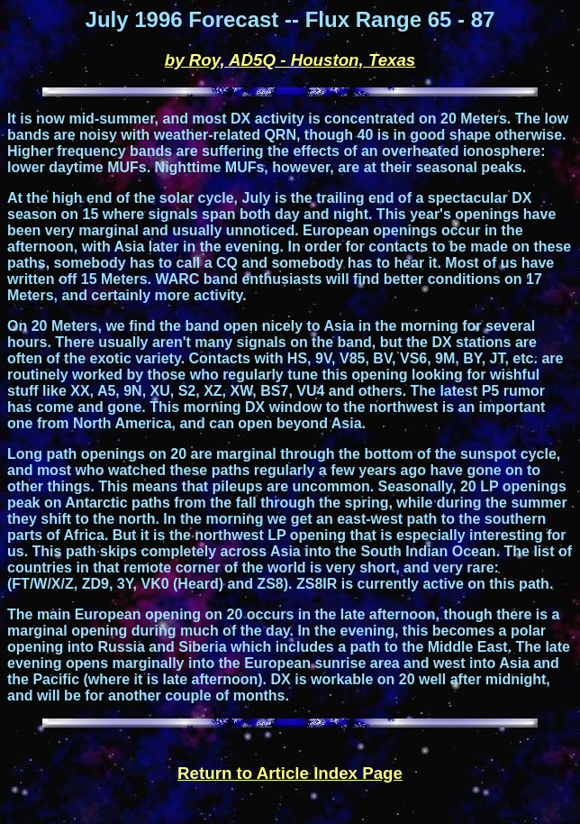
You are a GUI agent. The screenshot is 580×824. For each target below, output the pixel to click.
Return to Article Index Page (290, 773)
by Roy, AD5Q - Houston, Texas (290, 59)
